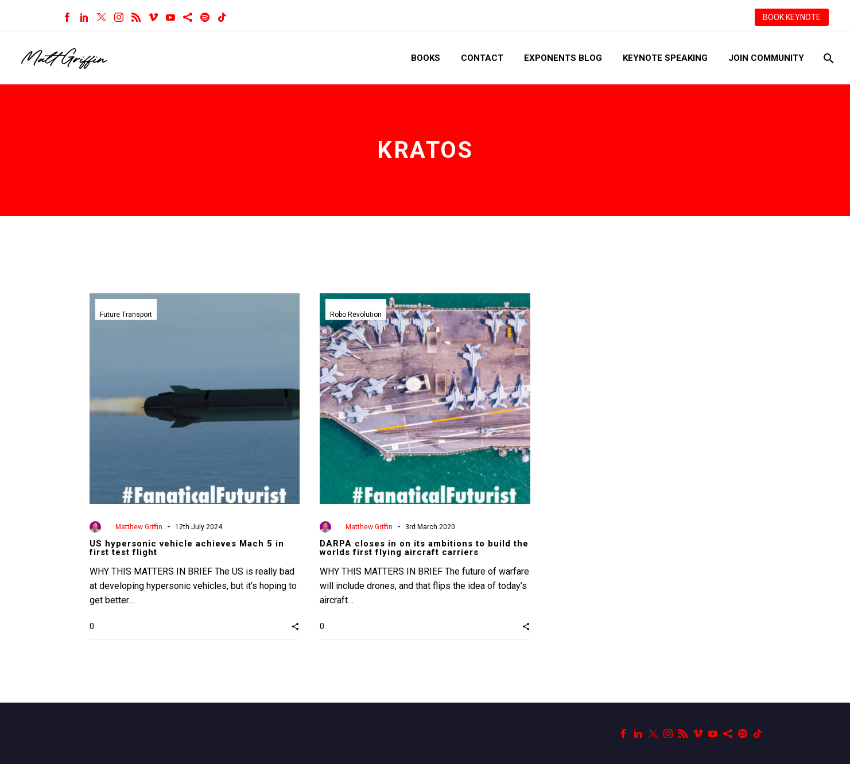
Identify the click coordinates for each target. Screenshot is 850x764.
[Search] (827, 58)
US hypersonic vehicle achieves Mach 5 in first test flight (187, 547)
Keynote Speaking (665, 58)
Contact (482, 58)
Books (425, 58)
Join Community (766, 58)
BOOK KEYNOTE (792, 17)
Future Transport (126, 315)
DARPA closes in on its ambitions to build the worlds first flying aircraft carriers (424, 547)
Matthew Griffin (138, 527)
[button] (295, 626)
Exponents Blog (563, 58)
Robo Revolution (356, 315)
